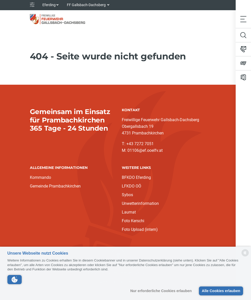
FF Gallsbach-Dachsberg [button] (86, 5)
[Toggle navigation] (243, 19)
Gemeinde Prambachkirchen (55, 186)
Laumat (129, 212)
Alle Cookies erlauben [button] (221, 291)
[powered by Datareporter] (245, 256)
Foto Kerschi (133, 220)
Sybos (127, 194)
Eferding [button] (49, 5)
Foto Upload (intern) (140, 229)
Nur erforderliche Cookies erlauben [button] (161, 291)
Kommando (40, 177)
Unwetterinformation (140, 203)
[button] (14, 279)
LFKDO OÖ (131, 186)
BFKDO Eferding (136, 177)
